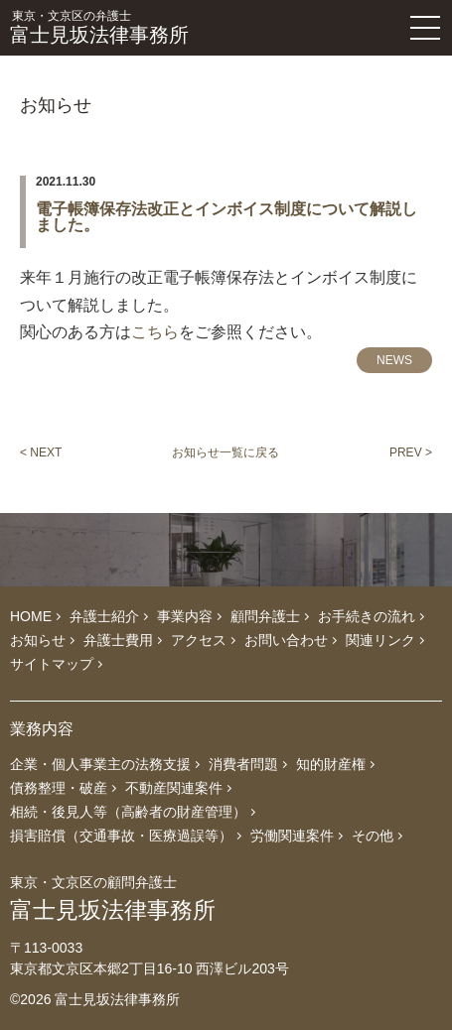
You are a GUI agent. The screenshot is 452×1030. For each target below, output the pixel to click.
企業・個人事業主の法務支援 (100, 764)
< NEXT (41, 452)
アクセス (198, 640)
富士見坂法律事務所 (168, 28)
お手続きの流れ (366, 616)
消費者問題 (243, 764)
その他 (372, 835)
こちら (155, 331)
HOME (31, 616)
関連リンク (380, 640)
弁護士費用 (118, 640)
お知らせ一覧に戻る (225, 452)
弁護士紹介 (104, 616)
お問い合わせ (286, 640)
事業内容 (185, 616)
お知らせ (38, 640)
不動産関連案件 (174, 788)
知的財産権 (331, 764)
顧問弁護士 (265, 616)
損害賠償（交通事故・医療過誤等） (121, 835)
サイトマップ (51, 664)
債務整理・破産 (58, 788)
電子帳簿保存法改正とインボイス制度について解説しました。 (226, 217)
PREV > (410, 452)
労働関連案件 (292, 835)
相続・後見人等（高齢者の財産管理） (128, 812)
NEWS (394, 360)
